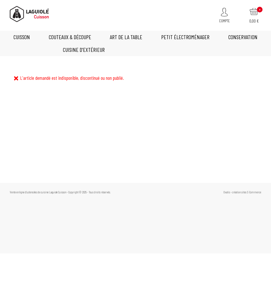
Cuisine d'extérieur (84, 49)
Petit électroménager (185, 37)
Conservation (242, 37)
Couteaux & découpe (70, 37)
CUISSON (22, 37)
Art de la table (126, 37)
